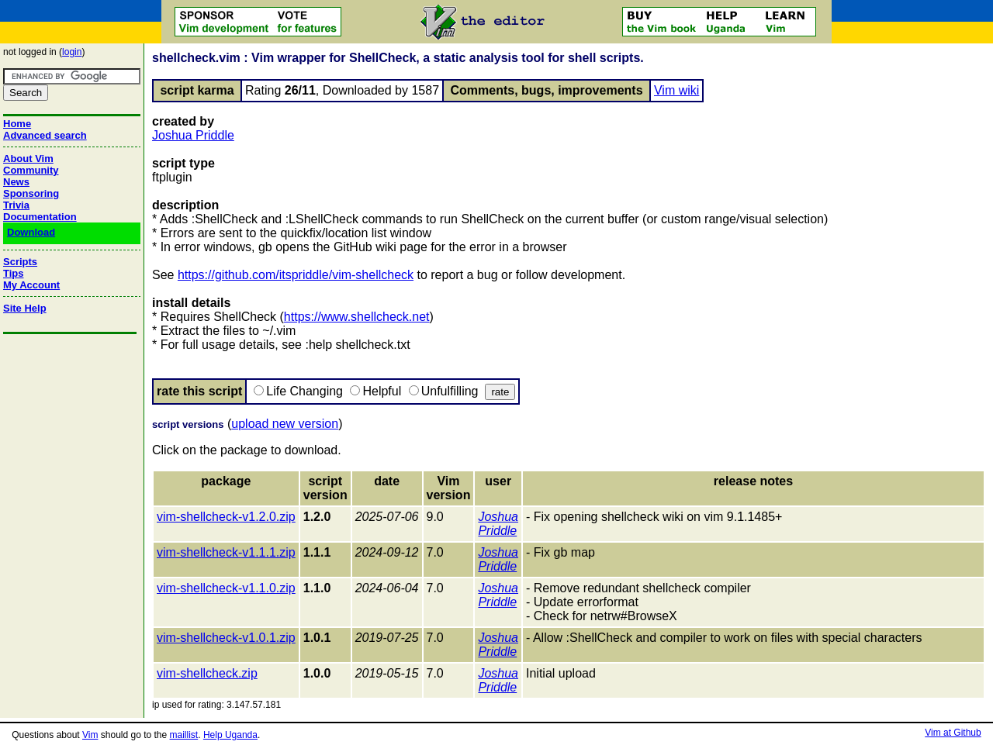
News (16, 182)
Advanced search (45, 135)
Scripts (20, 261)
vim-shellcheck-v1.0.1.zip (226, 637)
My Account (31, 285)
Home (17, 123)
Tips (13, 273)
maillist (184, 734)
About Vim (28, 158)
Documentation (40, 216)
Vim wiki (676, 90)
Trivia (16, 205)
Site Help (25, 308)
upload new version (284, 423)
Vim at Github (953, 732)
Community (31, 170)
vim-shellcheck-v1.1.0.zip (226, 588)
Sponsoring (31, 193)
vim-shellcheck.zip (207, 673)
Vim (90, 734)
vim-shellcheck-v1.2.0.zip (226, 516)
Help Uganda (230, 734)
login (71, 52)
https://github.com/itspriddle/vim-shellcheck (295, 274)
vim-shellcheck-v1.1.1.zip (226, 552)
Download (31, 232)
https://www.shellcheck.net (357, 316)
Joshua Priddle (193, 135)
